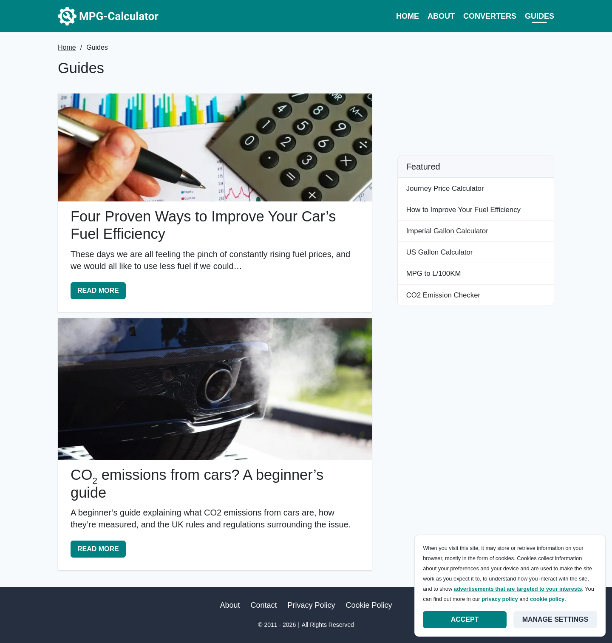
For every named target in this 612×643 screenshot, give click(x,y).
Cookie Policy (369, 605)
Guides (539, 16)
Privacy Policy (311, 605)
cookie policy (547, 599)
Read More (101, 292)
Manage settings (555, 619)
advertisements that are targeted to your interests (518, 589)
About (441, 16)
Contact (263, 605)
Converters (489, 16)
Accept (465, 619)
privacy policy (500, 599)
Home (407, 16)
